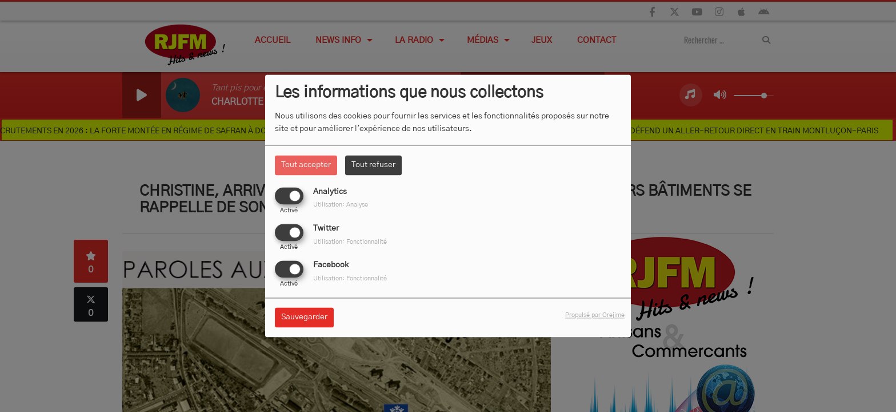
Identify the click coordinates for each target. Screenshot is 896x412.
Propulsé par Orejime (595, 315)
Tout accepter (306, 165)
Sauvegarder (304, 318)
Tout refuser (373, 165)
